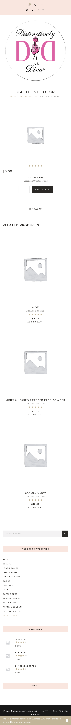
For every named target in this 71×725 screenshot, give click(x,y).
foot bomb (10, 572)
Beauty (7, 564)
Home (13, 97)
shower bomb (12, 577)
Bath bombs (11, 568)
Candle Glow (35, 493)
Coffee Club (10, 594)
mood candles (13, 611)
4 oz (35, 307)
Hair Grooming (12, 598)
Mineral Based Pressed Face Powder (35, 400)
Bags (6, 560)
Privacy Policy (10, 711)
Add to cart (42, 190)
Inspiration (10, 603)
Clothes (8, 585)
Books (6, 581)
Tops (7, 590)
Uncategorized (28, 97)
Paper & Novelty (12, 607)
